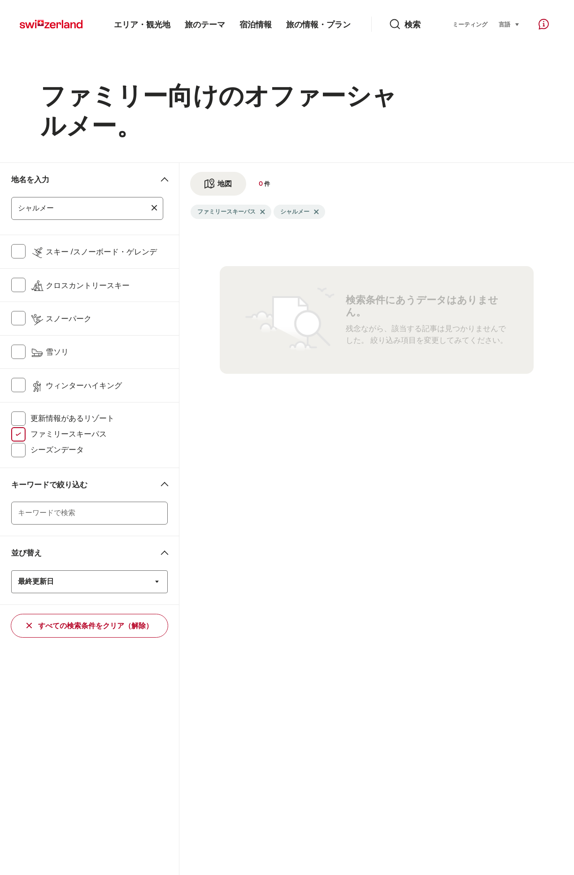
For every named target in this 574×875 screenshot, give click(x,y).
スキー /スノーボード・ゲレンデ (93, 251)
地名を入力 (30, 179)
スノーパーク (60, 318)
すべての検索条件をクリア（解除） (89, 625)
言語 (509, 24)
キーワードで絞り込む (49, 484)
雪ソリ (49, 351)
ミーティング (469, 24)
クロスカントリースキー (80, 285)
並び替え (26, 552)
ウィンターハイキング (76, 385)
